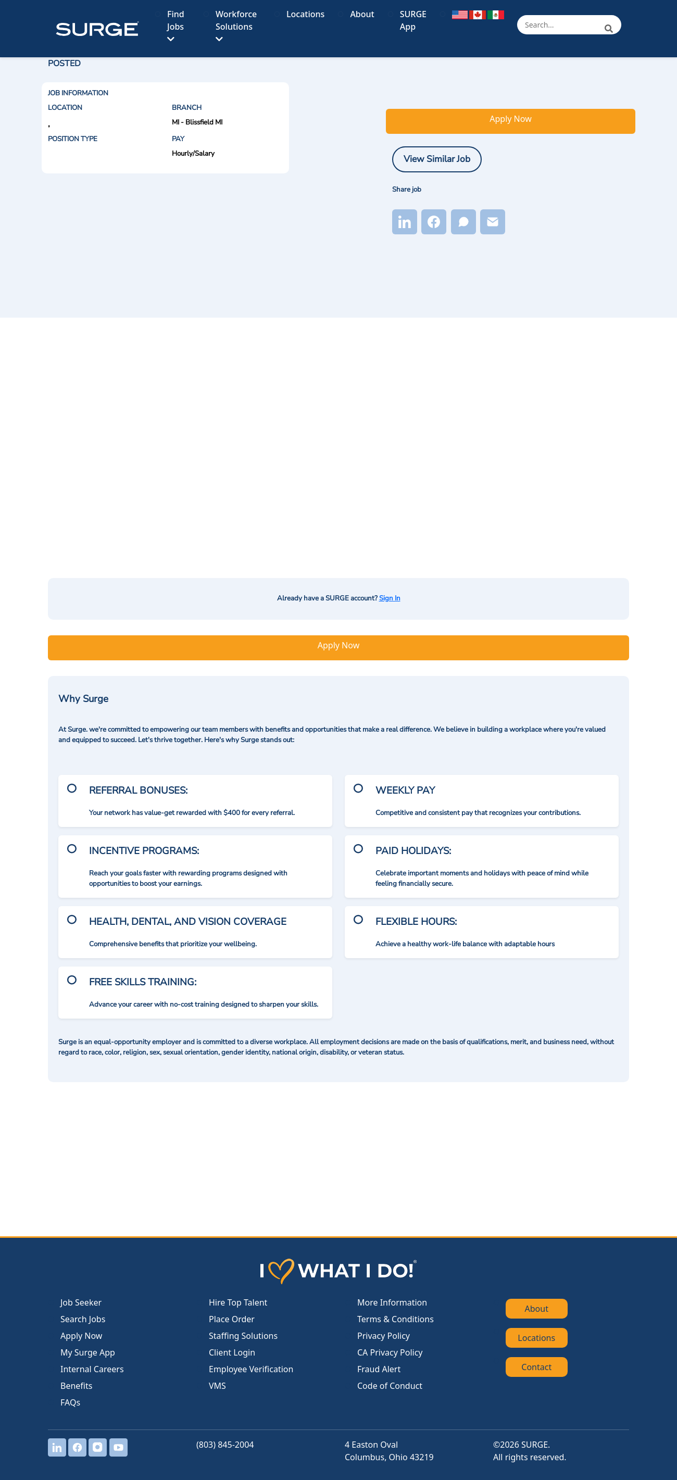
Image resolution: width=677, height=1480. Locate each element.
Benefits (76, 1385)
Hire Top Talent (238, 1302)
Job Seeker (81, 1302)
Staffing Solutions (243, 1335)
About (362, 14)
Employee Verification (251, 1369)
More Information (392, 1302)
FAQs (70, 1402)
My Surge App (87, 1352)
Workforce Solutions (236, 25)
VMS (217, 1385)
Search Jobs (82, 1319)
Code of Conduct (389, 1385)
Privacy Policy (383, 1335)
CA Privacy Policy (389, 1352)
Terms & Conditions (395, 1319)
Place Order (232, 1319)
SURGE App (413, 20)
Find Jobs (175, 25)
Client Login (232, 1352)
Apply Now (510, 118)
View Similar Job (437, 159)
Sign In (389, 598)
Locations (305, 14)
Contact (536, 1367)
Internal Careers (92, 1369)
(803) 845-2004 (225, 1444)
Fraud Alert (378, 1369)
